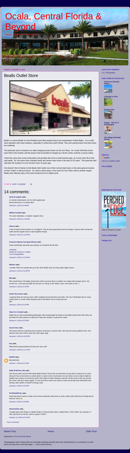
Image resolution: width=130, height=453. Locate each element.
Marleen (12, 265)
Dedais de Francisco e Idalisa (20, 252)
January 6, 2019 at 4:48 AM (19, 205)
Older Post (91, 431)
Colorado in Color (111, 96)
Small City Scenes (16, 294)
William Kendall (15, 213)
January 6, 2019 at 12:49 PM (19, 271)
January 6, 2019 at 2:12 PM (19, 287)
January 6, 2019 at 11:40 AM (19, 219)
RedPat (12, 357)
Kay (10, 343)
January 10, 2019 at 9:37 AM (19, 417)
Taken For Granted (16, 312)
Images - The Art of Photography (111, 123)
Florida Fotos (109, 110)
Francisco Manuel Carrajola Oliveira (23, 242)
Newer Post (10, 431)
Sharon (12, 226)
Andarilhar (13, 250)
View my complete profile (111, 161)
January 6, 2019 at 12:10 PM (19, 235)
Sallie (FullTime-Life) (17, 370)
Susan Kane (13, 328)
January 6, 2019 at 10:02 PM (19, 336)
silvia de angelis (15, 197)
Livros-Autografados (16, 254)
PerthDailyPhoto (15, 393)
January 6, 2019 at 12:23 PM (19, 257)
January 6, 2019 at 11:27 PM (19, 350)
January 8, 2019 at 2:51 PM (19, 386)
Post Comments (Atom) (22, 436)
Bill (10, 278)
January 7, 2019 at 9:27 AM (19, 363)
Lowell (106, 158)
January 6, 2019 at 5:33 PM (19, 320)
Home (51, 431)
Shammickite (14, 409)
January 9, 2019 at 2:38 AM (19, 402)
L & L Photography (108, 73)
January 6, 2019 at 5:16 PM (19, 305)
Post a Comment (13, 422)
